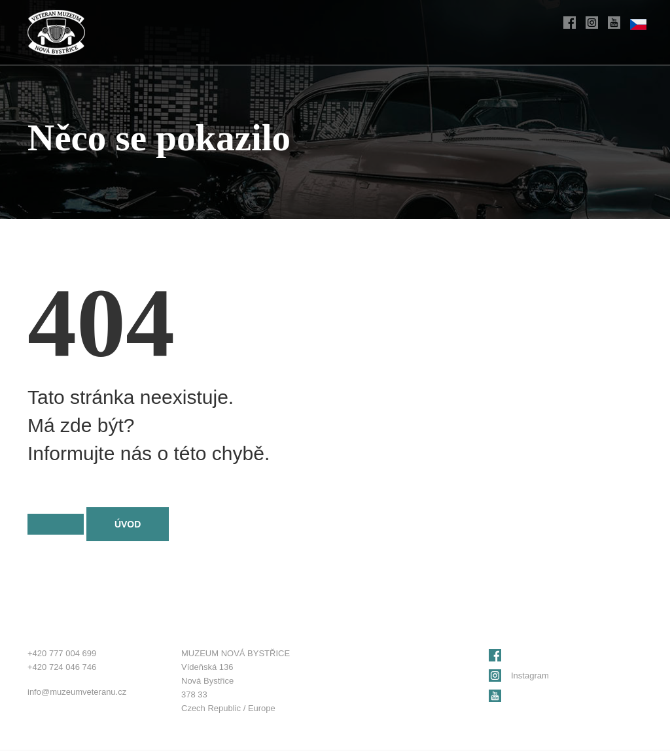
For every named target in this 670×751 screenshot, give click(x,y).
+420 (61, 653)
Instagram (530, 675)
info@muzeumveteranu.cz (76, 692)
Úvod (128, 524)
